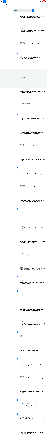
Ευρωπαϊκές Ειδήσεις (25, 103)
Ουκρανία (22, 158)
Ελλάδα (21, 117)
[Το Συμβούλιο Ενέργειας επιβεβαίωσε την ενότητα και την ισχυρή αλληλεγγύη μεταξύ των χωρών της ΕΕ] (33, 109)
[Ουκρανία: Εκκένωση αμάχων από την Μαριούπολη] (33, 191)
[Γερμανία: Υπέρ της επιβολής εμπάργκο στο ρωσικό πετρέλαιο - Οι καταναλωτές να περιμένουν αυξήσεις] (33, 178)
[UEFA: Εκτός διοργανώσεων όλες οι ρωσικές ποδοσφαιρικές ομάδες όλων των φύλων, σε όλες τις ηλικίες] (33, 48)
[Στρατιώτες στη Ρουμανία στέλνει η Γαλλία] (33, 355)
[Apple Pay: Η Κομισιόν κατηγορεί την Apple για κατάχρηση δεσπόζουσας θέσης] (33, 410)
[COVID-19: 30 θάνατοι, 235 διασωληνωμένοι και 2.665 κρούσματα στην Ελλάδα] (33, 287)
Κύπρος (21, 430)
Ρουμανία (22, 349)
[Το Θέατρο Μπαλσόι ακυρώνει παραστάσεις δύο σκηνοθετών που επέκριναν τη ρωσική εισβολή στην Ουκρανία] (33, 341)
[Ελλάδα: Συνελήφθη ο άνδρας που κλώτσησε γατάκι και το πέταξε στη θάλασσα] (33, 260)
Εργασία (22, 226)
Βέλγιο (21, 198)
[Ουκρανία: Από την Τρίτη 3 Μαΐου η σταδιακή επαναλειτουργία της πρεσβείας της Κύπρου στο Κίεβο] (33, 382)
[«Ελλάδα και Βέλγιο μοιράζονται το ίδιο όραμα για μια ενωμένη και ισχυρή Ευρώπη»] (33, 369)
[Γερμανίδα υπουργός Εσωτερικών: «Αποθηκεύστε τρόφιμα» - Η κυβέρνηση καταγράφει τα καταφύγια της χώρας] (33, 150)
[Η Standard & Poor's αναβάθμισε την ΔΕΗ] (33, 219)
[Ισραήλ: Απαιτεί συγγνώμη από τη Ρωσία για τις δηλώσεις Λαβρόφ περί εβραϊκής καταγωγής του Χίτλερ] (33, 273)
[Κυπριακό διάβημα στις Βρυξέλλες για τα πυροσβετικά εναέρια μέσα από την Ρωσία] (33, 437)
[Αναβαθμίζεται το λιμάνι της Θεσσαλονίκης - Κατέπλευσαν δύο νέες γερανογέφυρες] (33, 232)
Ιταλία (21, 15)
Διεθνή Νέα (22, 185)
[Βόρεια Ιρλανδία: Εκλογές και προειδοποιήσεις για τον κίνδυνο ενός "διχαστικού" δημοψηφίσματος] (33, 137)
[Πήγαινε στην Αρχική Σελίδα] (4, 1)
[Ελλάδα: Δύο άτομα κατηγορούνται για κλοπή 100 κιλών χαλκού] (33, 123)
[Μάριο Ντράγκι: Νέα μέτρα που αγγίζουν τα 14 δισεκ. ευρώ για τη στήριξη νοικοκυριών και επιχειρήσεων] (33, 21)
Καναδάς (22, 28)
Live (44, 1)
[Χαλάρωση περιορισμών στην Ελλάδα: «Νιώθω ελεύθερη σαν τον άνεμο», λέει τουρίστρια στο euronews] (33, 328)
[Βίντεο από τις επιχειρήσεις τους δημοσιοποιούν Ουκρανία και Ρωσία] (33, 164)
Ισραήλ (21, 267)
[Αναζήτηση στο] (23, 10)
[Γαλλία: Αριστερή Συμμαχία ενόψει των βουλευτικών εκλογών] (33, 396)
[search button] (33, 10)
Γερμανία (22, 56)
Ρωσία (21, 335)
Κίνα (21, 89)
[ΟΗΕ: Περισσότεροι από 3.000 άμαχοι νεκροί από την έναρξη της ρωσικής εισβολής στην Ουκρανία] (33, 314)
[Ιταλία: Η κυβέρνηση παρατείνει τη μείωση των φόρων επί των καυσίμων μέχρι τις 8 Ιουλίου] (33, 246)
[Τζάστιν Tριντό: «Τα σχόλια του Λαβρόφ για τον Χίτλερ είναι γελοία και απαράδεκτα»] (33, 35)
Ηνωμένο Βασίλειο (24, 130)
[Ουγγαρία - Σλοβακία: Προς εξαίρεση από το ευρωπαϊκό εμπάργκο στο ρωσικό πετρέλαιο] (33, 423)
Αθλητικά (22, 42)
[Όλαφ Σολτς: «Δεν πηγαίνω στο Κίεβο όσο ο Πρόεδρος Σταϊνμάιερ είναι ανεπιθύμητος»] (33, 62)
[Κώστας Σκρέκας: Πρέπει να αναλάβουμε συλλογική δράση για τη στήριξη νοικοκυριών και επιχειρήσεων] (33, 205)
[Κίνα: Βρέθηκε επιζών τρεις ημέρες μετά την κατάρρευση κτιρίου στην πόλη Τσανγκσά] (33, 96)
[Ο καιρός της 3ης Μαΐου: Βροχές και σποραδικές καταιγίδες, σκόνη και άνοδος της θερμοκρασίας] (33, 300)
